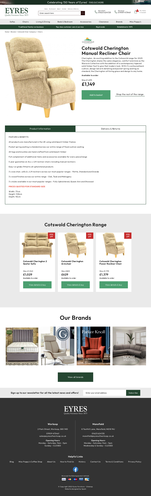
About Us (51, 461)
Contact (64, 9)
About (59, 9)
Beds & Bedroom (65, 22)
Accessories (85, 22)
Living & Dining (43, 22)
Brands (119, 22)
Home (46, 9)
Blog (12, 461)
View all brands (75, 377)
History (82, 461)
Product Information (40, 128)
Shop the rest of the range (130, 94)
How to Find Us (67, 461)
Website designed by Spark (75, 489)
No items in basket (143, 11)
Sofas (12, 22)
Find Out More (96, 2)
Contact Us (95, 461)
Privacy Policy (134, 461)
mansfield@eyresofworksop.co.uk (98, 436)
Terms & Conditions (114, 461)
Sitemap (89, 487)
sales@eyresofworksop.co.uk (52, 436)
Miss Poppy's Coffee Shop (30, 461)
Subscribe (133, 393)
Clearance (104, 22)
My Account (52, 9)
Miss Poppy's (135, 22)
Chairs (26, 22)
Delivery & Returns (73, 9)
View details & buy (37, 285)
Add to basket (96, 95)
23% (51, 235)
